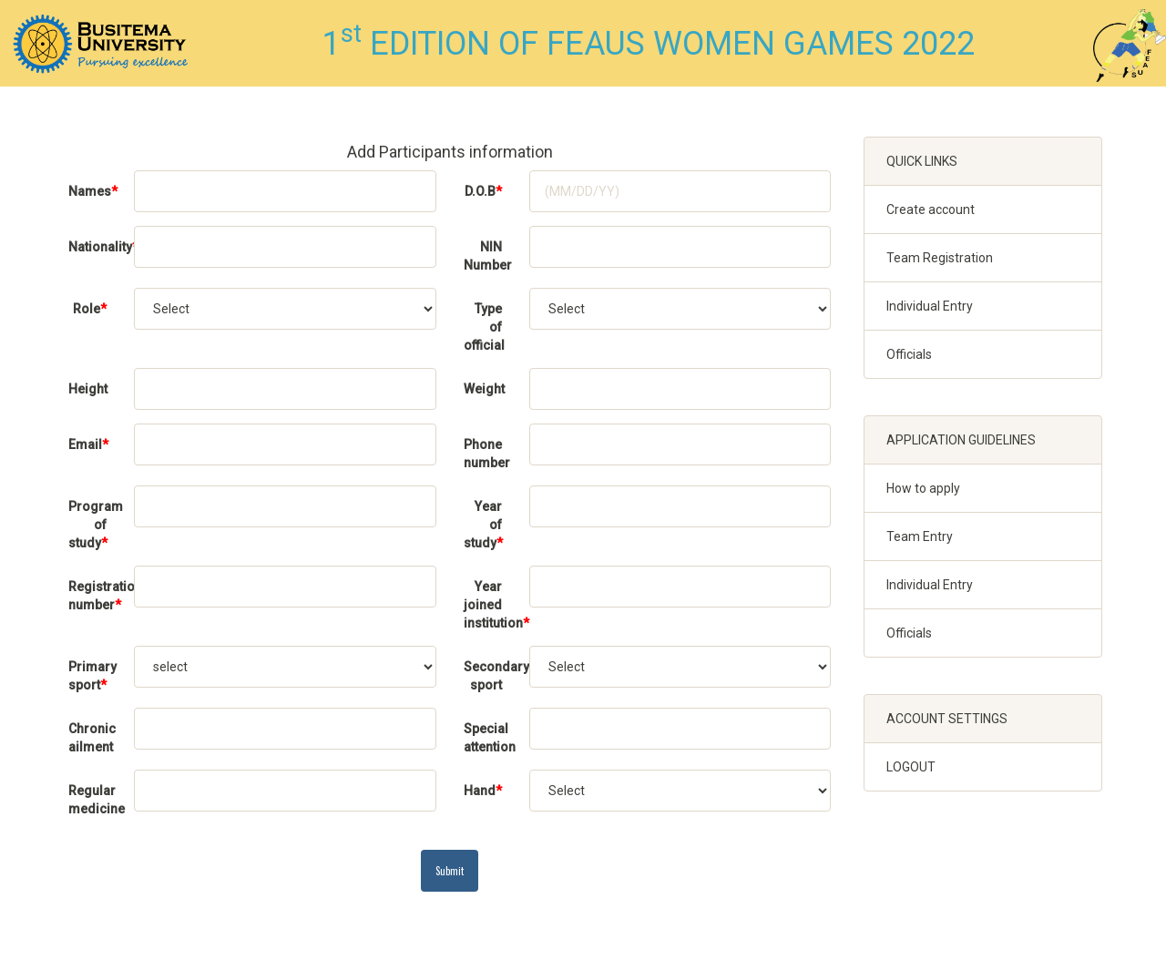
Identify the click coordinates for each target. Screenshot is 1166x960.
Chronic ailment (92, 737)
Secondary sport (490, 675)
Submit (449, 870)
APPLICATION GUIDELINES (961, 440)
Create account (930, 209)
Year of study (483, 524)
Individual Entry (929, 306)
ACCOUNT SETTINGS (946, 718)
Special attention (490, 737)
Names (93, 191)
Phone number (487, 453)
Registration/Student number (94, 595)
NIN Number (488, 256)
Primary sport (92, 675)
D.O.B (483, 191)
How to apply (923, 488)
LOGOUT (911, 767)
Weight (484, 389)
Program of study (94, 524)
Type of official (484, 326)
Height (87, 389)
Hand (483, 790)
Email (88, 444)
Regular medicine (94, 799)
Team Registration (939, 257)
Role (90, 308)
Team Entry (919, 536)
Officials (909, 354)
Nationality (94, 247)
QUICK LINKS (921, 161)
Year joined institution (490, 604)
